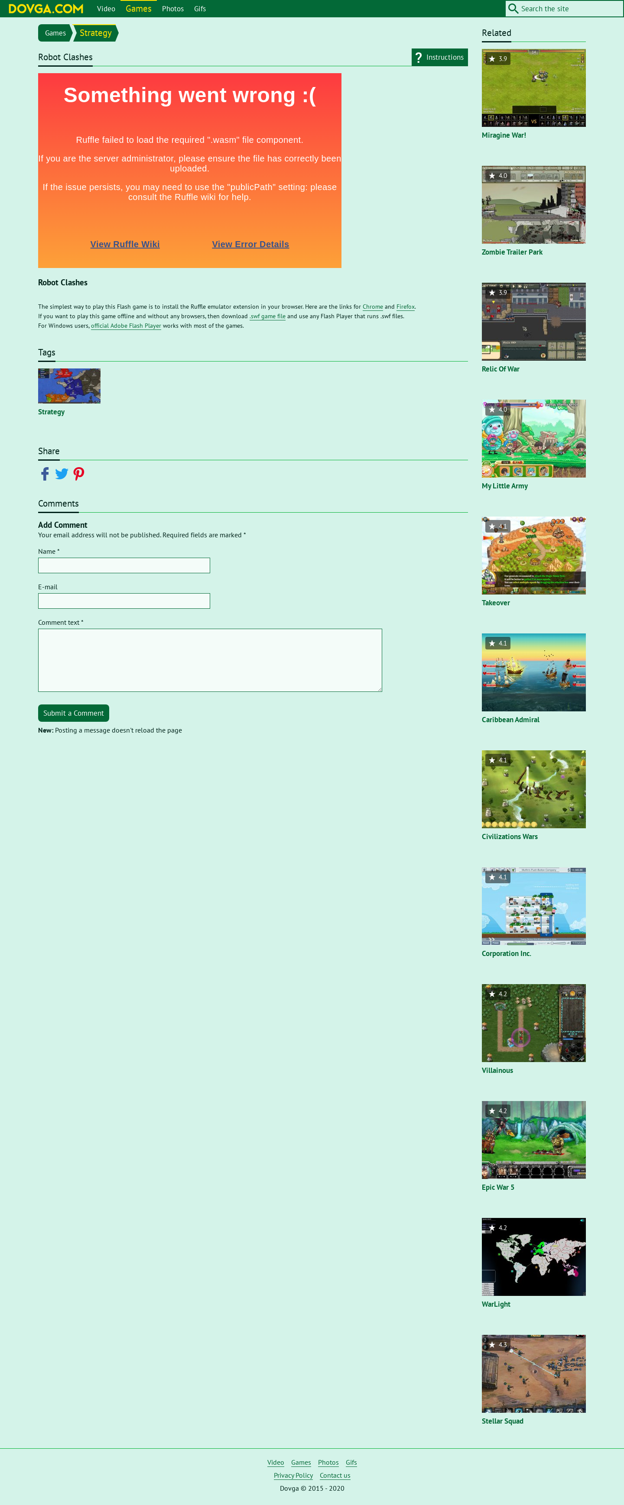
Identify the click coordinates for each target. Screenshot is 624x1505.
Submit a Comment (73, 713)
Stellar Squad (502, 1421)
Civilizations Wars (510, 836)
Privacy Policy (293, 1475)
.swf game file (268, 316)
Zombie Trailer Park (512, 252)
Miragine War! (504, 135)
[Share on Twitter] (63, 473)
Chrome (373, 306)
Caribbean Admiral (511, 719)
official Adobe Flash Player (126, 325)
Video (106, 8)
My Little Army (505, 486)
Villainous (497, 1070)
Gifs (200, 8)
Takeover (496, 602)
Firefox (405, 306)
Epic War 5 (498, 1187)
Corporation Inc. (506, 953)
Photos (173, 8)
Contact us (335, 1475)
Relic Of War (501, 369)
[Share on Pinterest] (80, 473)
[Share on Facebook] (46, 473)
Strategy (96, 33)
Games (139, 8)
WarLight (496, 1304)
